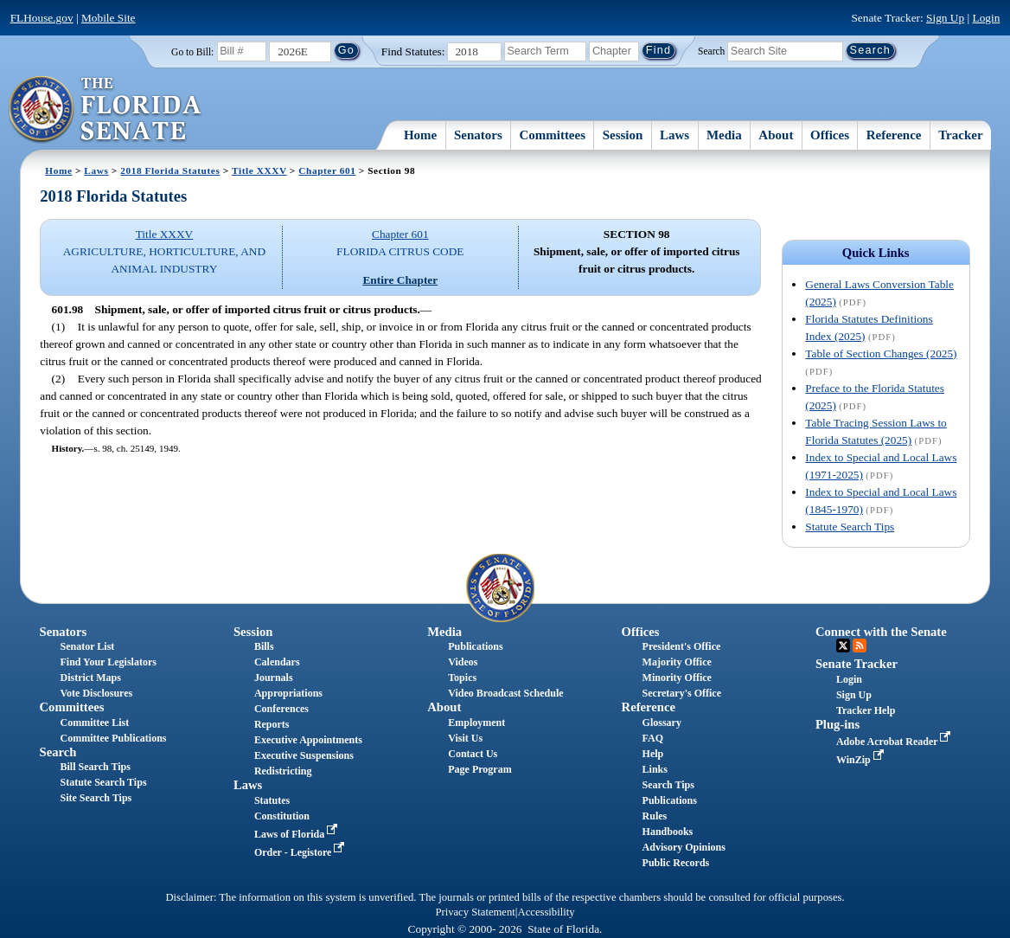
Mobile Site (108, 17)
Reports (272, 724)
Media (724, 135)
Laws (674, 135)
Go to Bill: (192, 52)
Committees (552, 135)
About (775, 135)
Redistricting (283, 771)
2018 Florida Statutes (170, 170)
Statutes (272, 800)
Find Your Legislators (109, 662)
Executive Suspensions (304, 755)
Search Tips (668, 785)
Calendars (277, 662)
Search (711, 50)
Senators (478, 135)
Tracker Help (866, 710)
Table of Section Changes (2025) (880, 353)
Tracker (960, 135)
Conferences (281, 709)
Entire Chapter (400, 279)
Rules (655, 816)
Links (655, 769)
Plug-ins (837, 724)
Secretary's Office (681, 693)
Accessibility (546, 912)
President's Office (681, 646)
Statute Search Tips (849, 526)
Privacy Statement (475, 912)
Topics (462, 677)
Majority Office (677, 662)
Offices (829, 135)
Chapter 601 (326, 170)
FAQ (652, 738)
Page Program (479, 769)
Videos (462, 662)
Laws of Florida (297, 834)
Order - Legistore (301, 852)
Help (653, 754)
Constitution (282, 816)
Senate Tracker (856, 664)
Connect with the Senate (881, 632)
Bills (264, 646)
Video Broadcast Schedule (505, 693)
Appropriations (288, 693)
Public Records (676, 863)
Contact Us (472, 754)
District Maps (91, 677)
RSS (859, 645)
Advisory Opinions (684, 847)
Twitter (843, 645)
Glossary (661, 722)
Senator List (88, 646)
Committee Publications (114, 738)
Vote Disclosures (97, 693)
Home (420, 135)
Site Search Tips (96, 798)
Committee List (95, 722)
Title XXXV (259, 170)
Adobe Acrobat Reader (895, 742)
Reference (894, 135)
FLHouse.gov (42, 17)
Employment (476, 722)
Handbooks (668, 832)
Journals (273, 677)
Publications (475, 646)
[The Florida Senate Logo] (106, 110)
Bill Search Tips (96, 767)
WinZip (861, 760)
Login (986, 17)
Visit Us (465, 738)
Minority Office (677, 677)
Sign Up (945, 17)
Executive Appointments (308, 740)
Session (623, 135)
